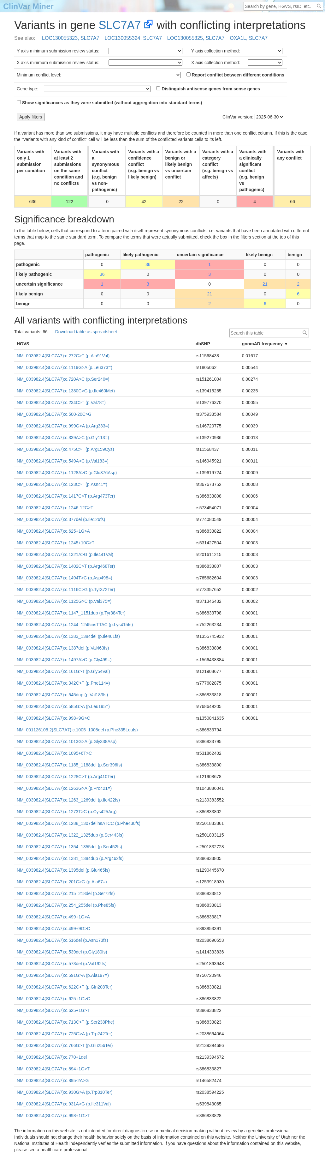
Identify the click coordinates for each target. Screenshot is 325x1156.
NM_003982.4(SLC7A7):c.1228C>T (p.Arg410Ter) (66, 776)
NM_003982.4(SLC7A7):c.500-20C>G (54, 414)
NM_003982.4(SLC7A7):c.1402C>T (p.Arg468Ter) (66, 566)
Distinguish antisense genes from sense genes (208, 88)
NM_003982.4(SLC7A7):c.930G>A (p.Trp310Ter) (64, 1092)
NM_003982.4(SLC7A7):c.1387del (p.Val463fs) (63, 648)
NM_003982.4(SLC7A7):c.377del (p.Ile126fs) (61, 519)
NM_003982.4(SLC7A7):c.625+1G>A (53, 531)
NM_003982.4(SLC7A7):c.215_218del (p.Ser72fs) (66, 893)
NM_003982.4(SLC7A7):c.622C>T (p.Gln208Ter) (65, 987)
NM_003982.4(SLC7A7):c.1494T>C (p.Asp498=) (64, 577)
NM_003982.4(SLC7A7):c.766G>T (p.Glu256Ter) (65, 1045)
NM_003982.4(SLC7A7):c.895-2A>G (53, 1080)
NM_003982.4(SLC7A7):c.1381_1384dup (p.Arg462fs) (70, 858)
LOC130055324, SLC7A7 (133, 38)
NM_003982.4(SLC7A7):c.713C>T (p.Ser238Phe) (65, 1022)
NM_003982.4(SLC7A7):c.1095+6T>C (54, 753)
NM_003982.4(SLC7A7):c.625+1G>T (53, 1010)
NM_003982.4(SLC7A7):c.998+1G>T (53, 1115)
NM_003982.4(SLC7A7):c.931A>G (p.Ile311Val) (64, 1103)
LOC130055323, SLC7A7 (70, 38)
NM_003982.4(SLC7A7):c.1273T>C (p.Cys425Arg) (66, 811)
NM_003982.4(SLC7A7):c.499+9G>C (53, 928)
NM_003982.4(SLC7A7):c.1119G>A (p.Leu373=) (64, 367)
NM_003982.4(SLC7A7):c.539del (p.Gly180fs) (62, 951)
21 (265, 284)
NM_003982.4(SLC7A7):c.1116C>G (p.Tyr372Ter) (66, 589)
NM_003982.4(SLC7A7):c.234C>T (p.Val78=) (61, 402)
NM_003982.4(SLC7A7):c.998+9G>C (53, 718)
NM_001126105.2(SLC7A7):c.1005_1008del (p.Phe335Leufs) (77, 729)
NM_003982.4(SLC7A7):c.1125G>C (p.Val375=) (64, 601)
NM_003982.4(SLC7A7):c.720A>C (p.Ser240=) (63, 379)
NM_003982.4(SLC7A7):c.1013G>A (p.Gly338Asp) (66, 741)
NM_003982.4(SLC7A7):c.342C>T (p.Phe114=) (63, 683)
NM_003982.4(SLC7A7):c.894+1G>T (53, 1068)
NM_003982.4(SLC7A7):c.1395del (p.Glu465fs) (63, 870)
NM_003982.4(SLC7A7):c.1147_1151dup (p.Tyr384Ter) (71, 612)
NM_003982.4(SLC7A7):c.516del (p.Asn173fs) (62, 940)
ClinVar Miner (28, 6)
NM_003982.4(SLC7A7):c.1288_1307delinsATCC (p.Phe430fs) (78, 823)
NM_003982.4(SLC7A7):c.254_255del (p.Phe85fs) (66, 905)
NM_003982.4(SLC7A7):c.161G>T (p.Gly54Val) (63, 671)
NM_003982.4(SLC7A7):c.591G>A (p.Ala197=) (63, 975)
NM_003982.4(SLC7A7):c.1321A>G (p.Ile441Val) (65, 554)
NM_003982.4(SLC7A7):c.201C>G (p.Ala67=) (62, 881)
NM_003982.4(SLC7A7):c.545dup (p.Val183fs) (62, 694)
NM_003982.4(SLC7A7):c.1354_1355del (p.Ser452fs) (69, 846)
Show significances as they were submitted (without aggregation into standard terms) (109, 102)
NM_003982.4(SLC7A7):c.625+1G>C (53, 998)
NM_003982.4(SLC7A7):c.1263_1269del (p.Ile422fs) (68, 799)
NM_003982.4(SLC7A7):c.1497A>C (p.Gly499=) (64, 659)
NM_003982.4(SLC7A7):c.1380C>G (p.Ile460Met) (66, 390)
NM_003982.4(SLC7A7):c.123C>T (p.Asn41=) (62, 484)
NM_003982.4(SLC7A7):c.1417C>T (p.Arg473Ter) (66, 496)
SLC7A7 (120, 25)
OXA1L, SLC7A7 (249, 38)
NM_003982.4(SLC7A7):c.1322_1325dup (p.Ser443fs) (70, 835)
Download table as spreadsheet (86, 331)
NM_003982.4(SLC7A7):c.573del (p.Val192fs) (62, 963)
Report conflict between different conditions (235, 74)
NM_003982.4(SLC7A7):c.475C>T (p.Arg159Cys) (65, 449)
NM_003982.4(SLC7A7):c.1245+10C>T (55, 542)
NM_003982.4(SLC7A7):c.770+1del (52, 1057)
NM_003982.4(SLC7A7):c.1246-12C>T (55, 507)
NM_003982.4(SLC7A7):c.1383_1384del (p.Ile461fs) (68, 636)
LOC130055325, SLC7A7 (195, 38)
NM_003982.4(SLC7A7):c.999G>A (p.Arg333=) (63, 425)
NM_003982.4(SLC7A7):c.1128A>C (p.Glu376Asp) (67, 472)
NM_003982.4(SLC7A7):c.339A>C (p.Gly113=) (63, 437)
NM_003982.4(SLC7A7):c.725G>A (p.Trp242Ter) (64, 1033)
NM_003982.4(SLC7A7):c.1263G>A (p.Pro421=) (64, 788)
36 (148, 264)
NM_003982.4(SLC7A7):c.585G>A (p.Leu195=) (63, 706)
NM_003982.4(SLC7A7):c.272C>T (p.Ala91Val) (63, 355)
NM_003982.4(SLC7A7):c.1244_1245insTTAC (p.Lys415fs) (75, 624)
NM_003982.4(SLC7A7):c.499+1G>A (53, 916)
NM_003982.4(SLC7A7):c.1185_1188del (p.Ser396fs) (69, 764)
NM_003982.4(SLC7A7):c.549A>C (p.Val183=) (63, 460)
